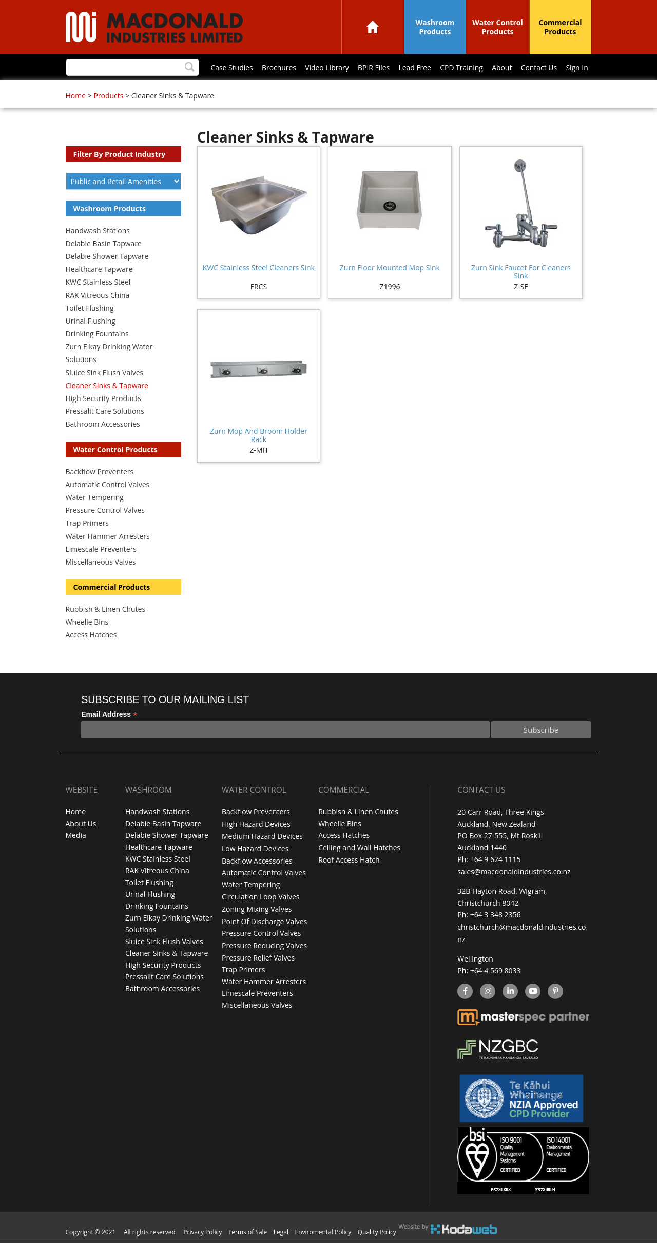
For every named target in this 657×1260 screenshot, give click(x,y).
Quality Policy (377, 1249)
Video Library (193, 90)
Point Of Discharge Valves (264, 939)
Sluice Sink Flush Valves (105, 393)
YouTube (531, 1010)
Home (372, 27)
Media (76, 857)
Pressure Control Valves (105, 531)
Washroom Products (435, 26)
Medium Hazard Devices (262, 857)
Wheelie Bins (87, 643)
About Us (81, 845)
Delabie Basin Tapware (104, 264)
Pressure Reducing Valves (264, 963)
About (370, 90)
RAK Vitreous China (98, 316)
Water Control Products (497, 26)
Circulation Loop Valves (260, 916)
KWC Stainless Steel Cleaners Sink (259, 288)
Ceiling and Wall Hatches (359, 868)
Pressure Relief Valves (258, 974)
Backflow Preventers (100, 492)
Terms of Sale (247, 1249)
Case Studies (97, 90)
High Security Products (104, 419)
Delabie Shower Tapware (107, 277)
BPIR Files (240, 90)
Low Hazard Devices (255, 868)
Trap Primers (87, 544)
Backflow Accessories (257, 880)
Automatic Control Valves (108, 505)
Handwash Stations (98, 251)
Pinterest (555, 1010)
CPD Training (329, 90)
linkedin (510, 1010)
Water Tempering (95, 518)
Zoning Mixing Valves (257, 927)
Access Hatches (91, 656)
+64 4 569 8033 (495, 989)
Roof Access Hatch (348, 880)
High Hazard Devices (256, 845)
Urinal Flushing (90, 342)
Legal (281, 1249)
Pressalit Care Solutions (105, 432)
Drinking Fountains (97, 354)
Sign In (445, 90)
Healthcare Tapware (99, 290)
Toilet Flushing (90, 329)
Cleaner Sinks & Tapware (107, 406)
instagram (487, 1010)
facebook (464, 1010)
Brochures (145, 90)
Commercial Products (560, 26)
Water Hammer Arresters (108, 557)
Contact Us (407, 90)
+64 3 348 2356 (495, 934)
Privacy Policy (202, 1249)
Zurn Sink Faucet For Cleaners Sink (521, 293)
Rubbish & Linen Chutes (106, 630)
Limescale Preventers (101, 570)
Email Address (109, 736)
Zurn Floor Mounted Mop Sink (390, 288)
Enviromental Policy (323, 1249)
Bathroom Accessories (103, 445)
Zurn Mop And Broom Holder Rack (258, 456)
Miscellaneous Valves (101, 583)
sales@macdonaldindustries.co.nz (513, 892)
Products (108, 117)
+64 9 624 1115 (495, 880)
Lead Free (282, 90)
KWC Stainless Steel (98, 303)
